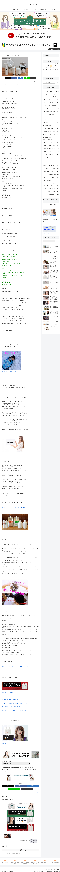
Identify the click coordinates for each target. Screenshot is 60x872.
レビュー (26, 769)
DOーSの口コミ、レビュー (14, 767)
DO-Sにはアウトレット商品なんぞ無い (10, 699)
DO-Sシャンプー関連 (5, 767)
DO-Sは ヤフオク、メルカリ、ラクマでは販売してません (15, 703)
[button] (33, 78)
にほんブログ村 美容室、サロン (9, 371)
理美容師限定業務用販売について (50, 233)
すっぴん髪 (4, 769)
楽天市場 (4, 771)
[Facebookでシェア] (14, 78)
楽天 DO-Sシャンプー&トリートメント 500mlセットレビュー (16, 666)
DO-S (21, 767)
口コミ (30, 769)
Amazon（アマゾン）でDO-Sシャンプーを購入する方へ (14, 710)
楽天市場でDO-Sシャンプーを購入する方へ (11, 706)
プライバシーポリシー (51, 869)
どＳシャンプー (10, 769)
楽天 (34, 769)
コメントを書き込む (20, 850)
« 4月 (44, 74)
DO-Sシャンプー (33, 767)
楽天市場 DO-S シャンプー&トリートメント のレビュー (14, 507)
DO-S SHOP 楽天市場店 (7, 692)
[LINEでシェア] (27, 78)
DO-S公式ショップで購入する (49, 215)
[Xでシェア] (8, 78)
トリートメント (21, 769)
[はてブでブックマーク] (21, 78)
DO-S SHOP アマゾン (7, 743)
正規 (8, 771)
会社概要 (57, 869)
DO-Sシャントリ (27, 767)
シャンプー (16, 769)
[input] (49, 82)
